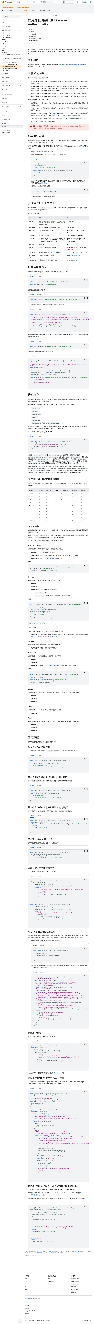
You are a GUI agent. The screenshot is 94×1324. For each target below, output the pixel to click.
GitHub (26, 1289)
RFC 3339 (54, 252)
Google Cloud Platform (31, 1311)
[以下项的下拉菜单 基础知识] (14, 11)
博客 (77, 2)
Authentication (23, 7)
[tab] (35, 159)
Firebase (30, 16)
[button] (10, 26)
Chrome (27, 1305)
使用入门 (81, 146)
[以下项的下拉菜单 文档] (30, 2)
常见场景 (43, 183)
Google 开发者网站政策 (36, 1253)
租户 (55, 113)
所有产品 (27, 1313)
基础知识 (9, 11)
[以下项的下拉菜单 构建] (22, 2)
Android (27, 1303)
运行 (33, 11)
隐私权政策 (31, 1320)
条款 (26, 1320)
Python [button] (42, 159)
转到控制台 (84, 2)
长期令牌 (54, 636)
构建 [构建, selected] (25, 11)
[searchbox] (11, 16)
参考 (26, 1281)
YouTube (50, 1286)
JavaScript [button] (33, 356)
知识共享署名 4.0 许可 (50, 1251)
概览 (3, 11)
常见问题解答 (74, 1289)
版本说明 (73, 1286)
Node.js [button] (35, 159)
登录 (91, 2)
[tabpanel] (60, 170)
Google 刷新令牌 (39, 623)
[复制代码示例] (87, 162)
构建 (18, 2)
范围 (51, 558)
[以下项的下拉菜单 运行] (37, 11)
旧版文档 (73, 1292)
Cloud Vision (57, 1073)
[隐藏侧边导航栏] (20, 1321)
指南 (26, 1278)
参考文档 (42, 11)
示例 (49, 11)
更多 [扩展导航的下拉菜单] (34, 2)
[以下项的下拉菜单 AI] (21, 11)
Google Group (75, 1284)
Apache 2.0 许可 (77, 1251)
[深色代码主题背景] (84, 162)
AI (18, 11)
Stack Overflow (75, 1281)
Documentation (8, 7)
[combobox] (48, 2)
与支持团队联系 (75, 1278)
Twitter (49, 1284)
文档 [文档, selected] (26, 2)
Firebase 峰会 (51, 1281)
